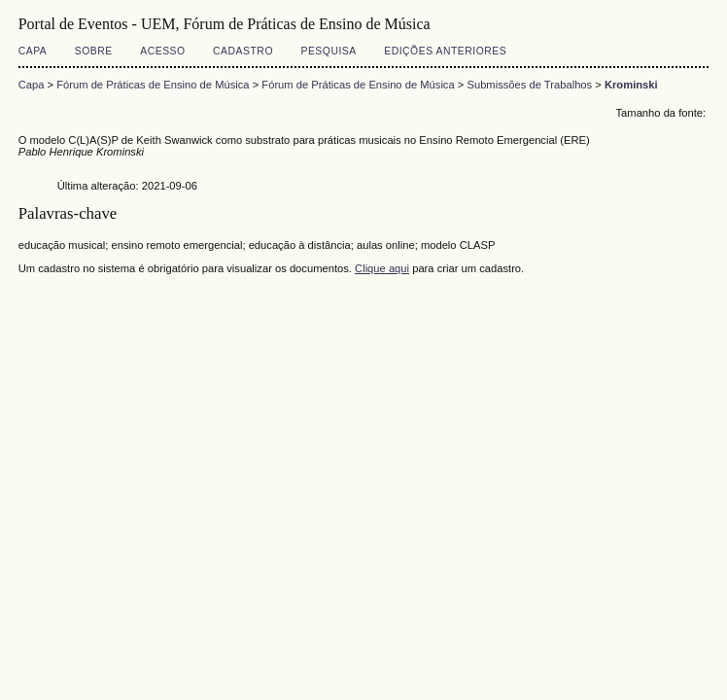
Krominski (631, 84)
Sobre (94, 51)
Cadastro (243, 51)
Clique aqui (382, 268)
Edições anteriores (445, 51)
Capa (33, 51)
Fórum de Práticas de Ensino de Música (152, 84)
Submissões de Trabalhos (529, 84)
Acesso (162, 51)
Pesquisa (328, 51)
